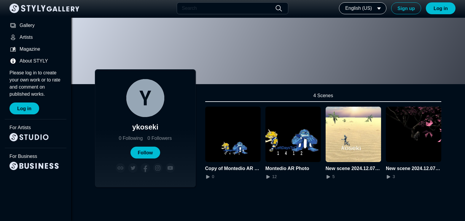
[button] (145, 152)
